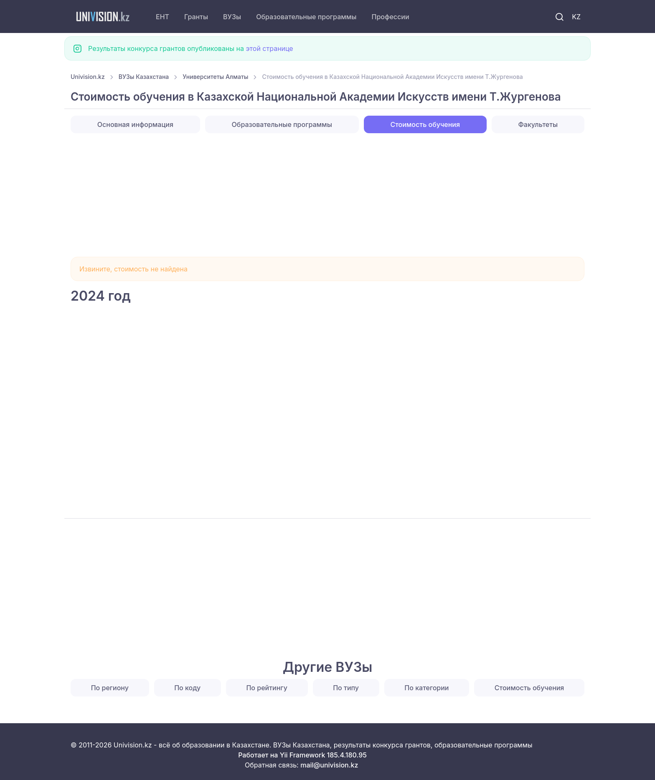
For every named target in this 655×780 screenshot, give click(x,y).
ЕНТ (162, 17)
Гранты (196, 17)
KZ (576, 17)
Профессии (390, 17)
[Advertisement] (321, 195)
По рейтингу (266, 688)
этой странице (269, 48)
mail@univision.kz (329, 765)
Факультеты (538, 124)
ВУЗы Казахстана (144, 76)
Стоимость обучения (529, 688)
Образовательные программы (306, 17)
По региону (110, 688)
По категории (426, 688)
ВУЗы (232, 17)
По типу (346, 688)
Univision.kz (88, 76)
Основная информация (135, 124)
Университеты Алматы (215, 76)
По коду (187, 688)
